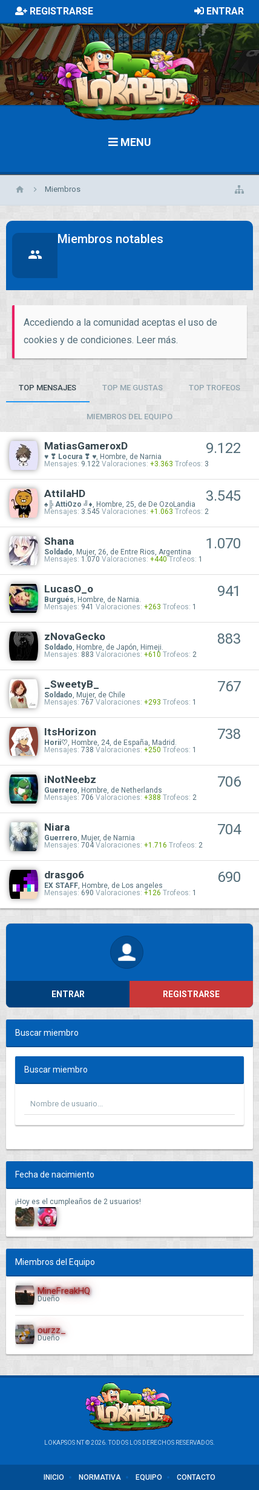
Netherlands (141, 790)
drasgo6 (64, 875)
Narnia (151, 456)
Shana (59, 541)
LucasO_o (68, 589)
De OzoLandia (171, 504)
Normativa (100, 1477)
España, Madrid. (150, 742)
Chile (116, 695)
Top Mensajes (47, 387)
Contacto (196, 1477)
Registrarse (191, 994)
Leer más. (157, 340)
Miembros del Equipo (129, 416)
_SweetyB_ (71, 684)
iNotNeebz (70, 779)
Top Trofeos (214, 387)
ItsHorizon (70, 732)
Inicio (54, 1477)
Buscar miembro (47, 1033)
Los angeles (142, 885)
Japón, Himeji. (139, 647)
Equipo (149, 1477)
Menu (129, 142)
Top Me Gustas (132, 387)
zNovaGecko (74, 636)
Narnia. (129, 599)
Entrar (68, 994)
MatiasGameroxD (86, 446)
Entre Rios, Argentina (155, 552)
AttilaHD (64, 493)
